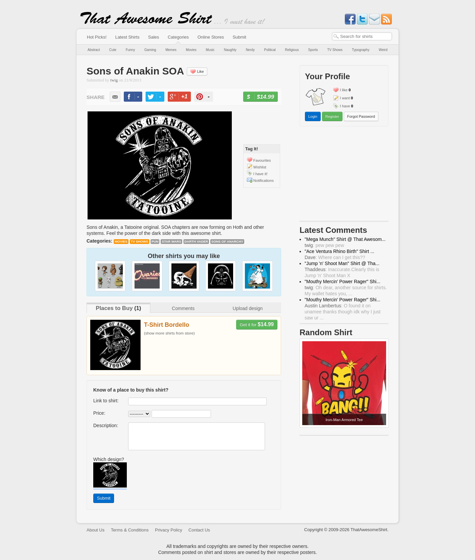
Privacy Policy (168, 529)
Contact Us (199, 529)
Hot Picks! (97, 37)
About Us (95, 529)
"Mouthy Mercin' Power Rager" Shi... (342, 281)
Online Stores (211, 37)
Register (332, 116)
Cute (112, 50)
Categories (178, 37)
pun (155, 241)
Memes (170, 50)
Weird (383, 50)
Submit (239, 37)
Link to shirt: (105, 400)
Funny (130, 50)
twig (114, 80)
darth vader (196, 241)
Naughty (230, 50)
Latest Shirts (127, 37)
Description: (105, 425)
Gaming (150, 50)
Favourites (262, 160)
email (115, 97)
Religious (292, 50)
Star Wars (171, 241)
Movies (191, 50)
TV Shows (334, 50)
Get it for (257, 324)
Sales (153, 37)
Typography (360, 50)
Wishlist (259, 167)
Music (210, 50)
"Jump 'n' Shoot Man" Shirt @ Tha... (342, 263)
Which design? (108, 459)
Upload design (247, 308)
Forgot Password (361, 116)
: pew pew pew (324, 245)
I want (345, 98)
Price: (99, 413)
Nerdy (250, 50)
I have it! (260, 174)
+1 (182, 97)
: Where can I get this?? (335, 257)
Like (197, 71)
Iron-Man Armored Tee (344, 420)
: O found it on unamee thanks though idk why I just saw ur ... (342, 311)
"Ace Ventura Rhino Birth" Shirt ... (339, 251)
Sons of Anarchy (227, 241)
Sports (313, 50)
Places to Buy (114, 308)
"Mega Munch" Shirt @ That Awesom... (345, 239)
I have (345, 106)
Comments (183, 308)
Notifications (263, 181)
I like (344, 90)
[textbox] (362, 36)
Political (269, 50)
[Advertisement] (344, 175)
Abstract (94, 50)
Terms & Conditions (130, 529)
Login (312, 116)
